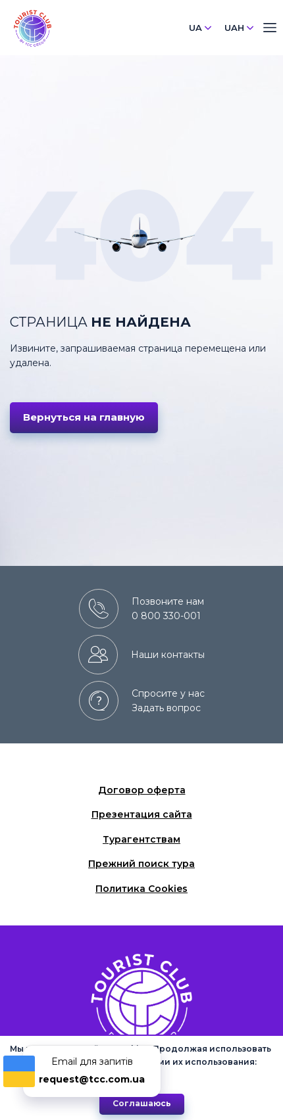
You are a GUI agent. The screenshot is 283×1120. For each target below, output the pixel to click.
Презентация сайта (141, 814)
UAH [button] (238, 28)
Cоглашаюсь (142, 1103)
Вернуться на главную (84, 417)
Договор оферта (142, 790)
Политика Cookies (141, 889)
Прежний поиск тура (141, 864)
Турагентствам (141, 839)
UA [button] (200, 28)
